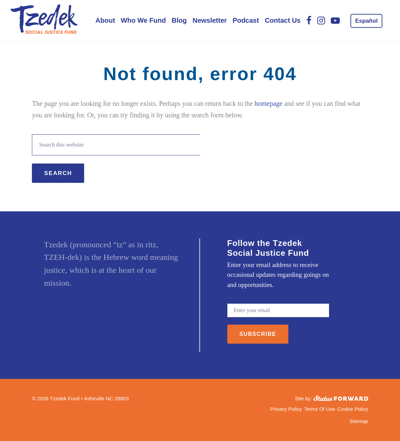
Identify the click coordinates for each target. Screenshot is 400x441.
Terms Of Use (319, 409)
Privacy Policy (286, 409)
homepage (268, 103)
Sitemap (358, 421)
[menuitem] (366, 21)
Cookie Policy (352, 409)
